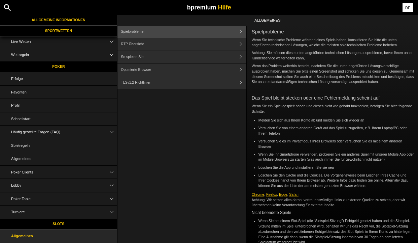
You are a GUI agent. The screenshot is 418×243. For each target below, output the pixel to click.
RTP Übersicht (183, 44)
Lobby (64, 185)
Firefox (271, 194)
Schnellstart (20, 119)
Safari (293, 194)
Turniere (64, 212)
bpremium (209, 7)
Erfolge (17, 79)
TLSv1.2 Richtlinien (183, 82)
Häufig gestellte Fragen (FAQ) (64, 132)
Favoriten (19, 92)
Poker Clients (64, 172)
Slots (58, 224)
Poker (58, 66)
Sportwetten (58, 31)
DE (407, 8)
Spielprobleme (183, 31)
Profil (15, 105)
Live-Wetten (64, 41)
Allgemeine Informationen (58, 20)
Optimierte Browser (183, 69)
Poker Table (64, 199)
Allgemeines (21, 159)
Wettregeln (64, 54)
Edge (283, 194)
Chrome (258, 194)
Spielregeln (20, 145)
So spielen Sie (183, 57)
